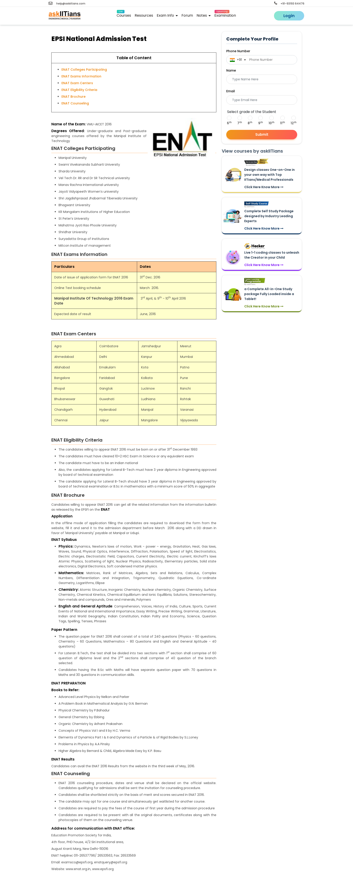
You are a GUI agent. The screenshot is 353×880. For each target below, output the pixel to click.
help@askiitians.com (67, 3)
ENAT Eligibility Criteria (79, 90)
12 (293, 123)
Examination (225, 14)
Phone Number (238, 51)
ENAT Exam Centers (77, 83)
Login (289, 15)
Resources (144, 15)
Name (231, 70)
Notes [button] (204, 15)
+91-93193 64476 (289, 3)
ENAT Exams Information (81, 76)
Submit (261, 134)
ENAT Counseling (75, 103)
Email (230, 91)
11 (282, 123)
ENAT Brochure (73, 96)
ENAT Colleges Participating (84, 69)
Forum (187, 15)
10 (271, 123)
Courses (124, 14)
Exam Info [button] (167, 15)
